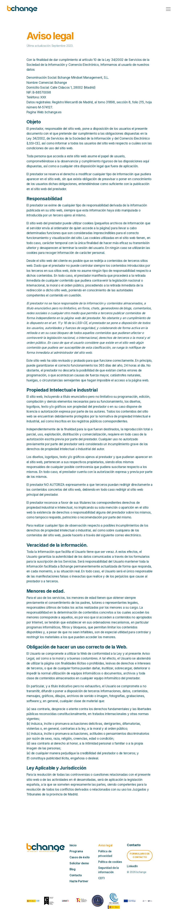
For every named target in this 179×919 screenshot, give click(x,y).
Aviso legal (105, 845)
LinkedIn (132, 866)
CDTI (101, 878)
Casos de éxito (80, 857)
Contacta (76, 875)
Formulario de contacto (140, 855)
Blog (73, 869)
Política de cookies (110, 862)
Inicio (73, 845)
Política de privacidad (105, 853)
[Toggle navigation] (168, 9)
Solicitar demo (79, 863)
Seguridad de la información (108, 870)
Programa (76, 851)
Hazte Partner (79, 881)
